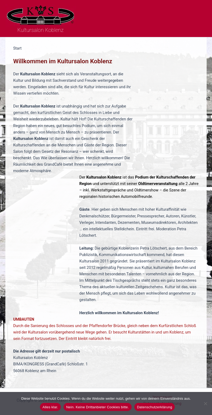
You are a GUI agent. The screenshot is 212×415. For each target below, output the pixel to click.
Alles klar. (50, 407)
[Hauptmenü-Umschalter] (201, 18)
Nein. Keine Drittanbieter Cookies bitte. (97, 407)
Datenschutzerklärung (154, 407)
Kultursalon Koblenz (40, 30)
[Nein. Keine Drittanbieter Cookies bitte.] (205, 403)
